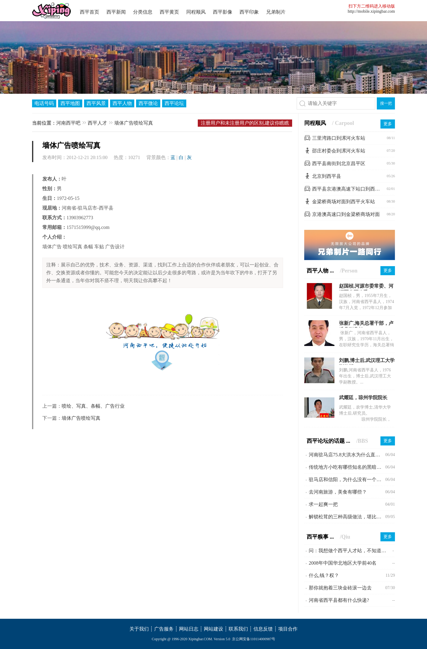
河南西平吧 (68, 123)
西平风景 (96, 103)
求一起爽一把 (323, 504)
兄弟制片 (275, 12)
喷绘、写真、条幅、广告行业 (93, 406)
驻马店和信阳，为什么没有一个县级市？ (347, 479)
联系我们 (238, 628)
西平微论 (148, 103)
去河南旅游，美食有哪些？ (338, 491)
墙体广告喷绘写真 (133, 123)
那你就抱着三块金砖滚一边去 (340, 587)
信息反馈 (263, 628)
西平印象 (249, 12)
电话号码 (44, 103)
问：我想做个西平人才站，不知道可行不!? (351, 550)
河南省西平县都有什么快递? (339, 600)
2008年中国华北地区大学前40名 (342, 563)
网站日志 (188, 628)
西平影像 (222, 12)
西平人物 (122, 103)
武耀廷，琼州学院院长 (363, 397)
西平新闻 (116, 12)
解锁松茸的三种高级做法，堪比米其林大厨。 (347, 516)
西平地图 (70, 103)
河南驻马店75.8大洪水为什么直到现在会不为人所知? (347, 454)
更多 (387, 124)
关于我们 (139, 628)
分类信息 (142, 12)
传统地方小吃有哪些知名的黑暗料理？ (347, 467)
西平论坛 (174, 103)
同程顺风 (196, 12)
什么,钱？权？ (324, 575)
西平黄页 (169, 12)
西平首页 (89, 12)
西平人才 (97, 123)
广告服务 (164, 628)
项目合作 (288, 628)
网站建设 (213, 628)
